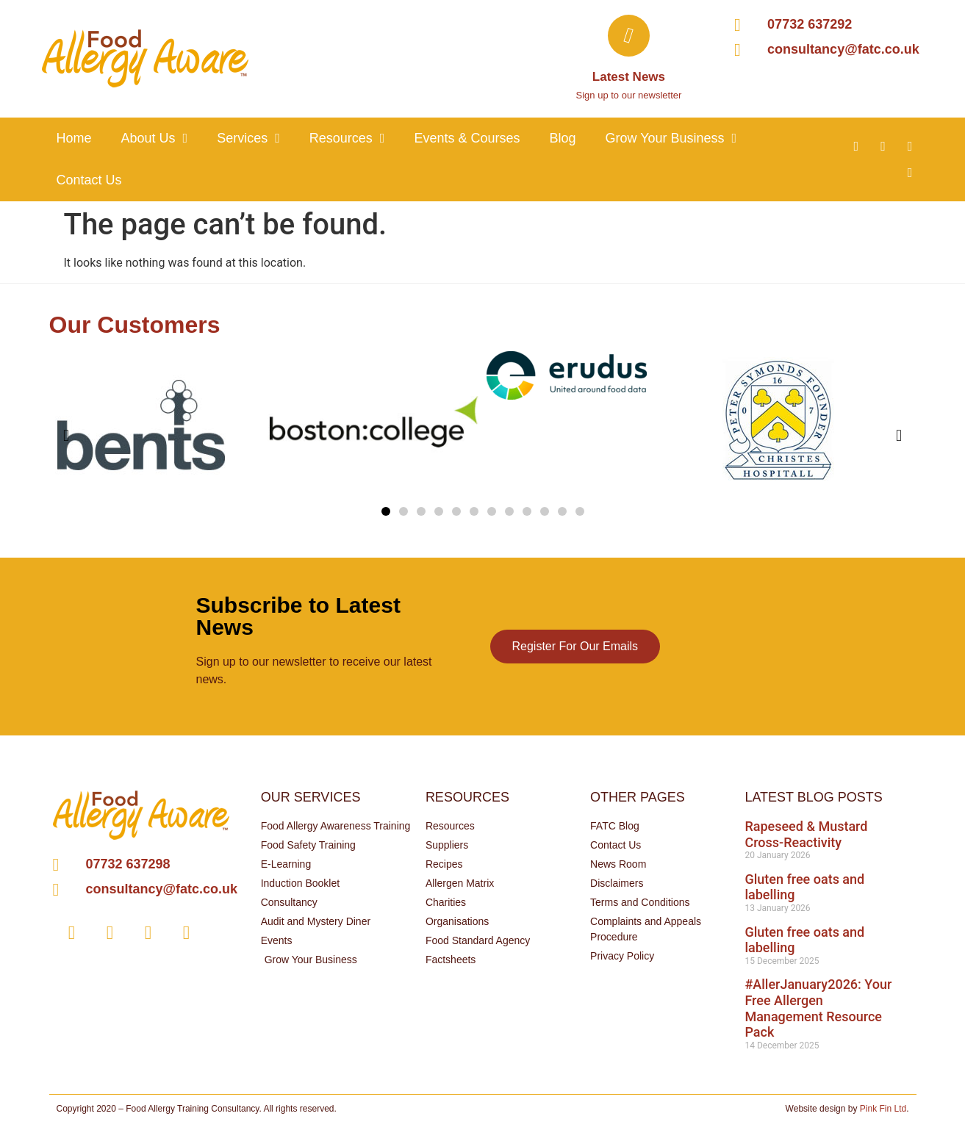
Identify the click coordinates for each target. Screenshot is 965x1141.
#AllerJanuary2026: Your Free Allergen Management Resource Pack (818, 1008)
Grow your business (670, 138)
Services (248, 138)
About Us (154, 138)
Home (74, 138)
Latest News (628, 77)
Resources (347, 138)
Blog (562, 138)
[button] (385, 511)
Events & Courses (467, 138)
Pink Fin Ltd (883, 1109)
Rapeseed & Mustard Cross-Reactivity (806, 834)
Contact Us (89, 180)
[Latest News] (629, 36)
